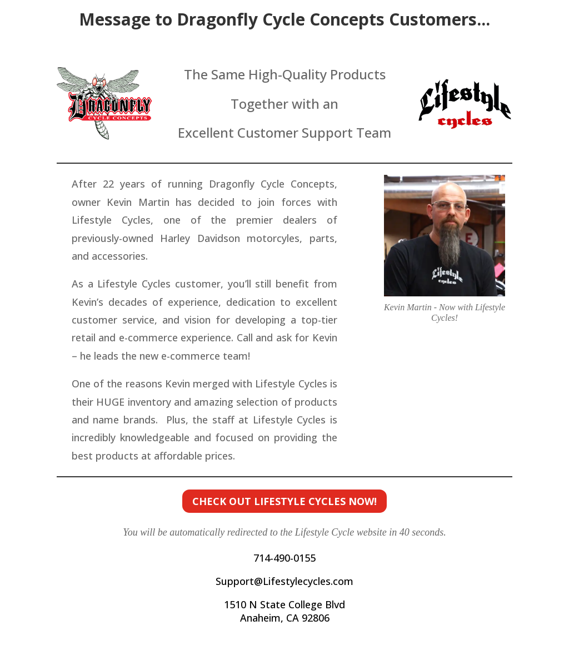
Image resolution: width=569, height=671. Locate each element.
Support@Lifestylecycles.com (284, 581)
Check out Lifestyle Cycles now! (284, 501)
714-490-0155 (284, 557)
